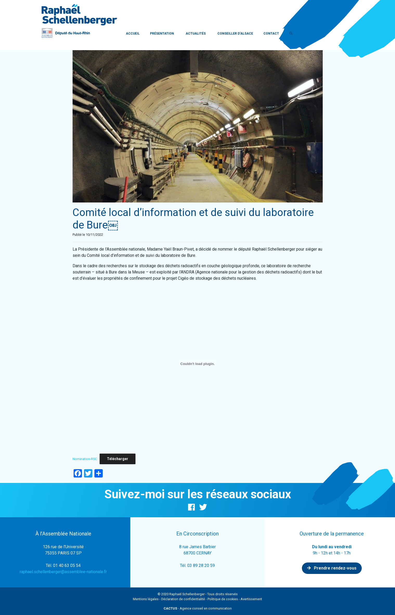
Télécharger (117, 459)
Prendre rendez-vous (332, 568)
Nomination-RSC (85, 459)
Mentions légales (146, 599)
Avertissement (251, 599)
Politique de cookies (223, 599)
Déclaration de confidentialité (183, 599)
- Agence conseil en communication (198, 608)
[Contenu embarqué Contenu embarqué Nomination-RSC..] (198, 364)
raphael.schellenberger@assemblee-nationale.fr (63, 571)
